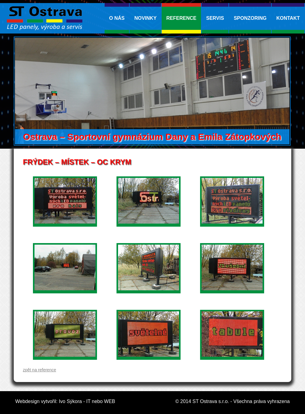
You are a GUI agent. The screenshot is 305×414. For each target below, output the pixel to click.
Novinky (145, 18)
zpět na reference (39, 369)
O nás (117, 18)
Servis (215, 18)
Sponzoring (250, 18)
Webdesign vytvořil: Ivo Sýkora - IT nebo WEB (65, 401)
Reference (181, 18)
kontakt (288, 18)
